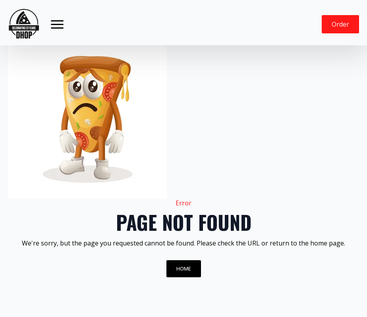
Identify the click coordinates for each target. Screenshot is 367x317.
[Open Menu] (57, 24)
